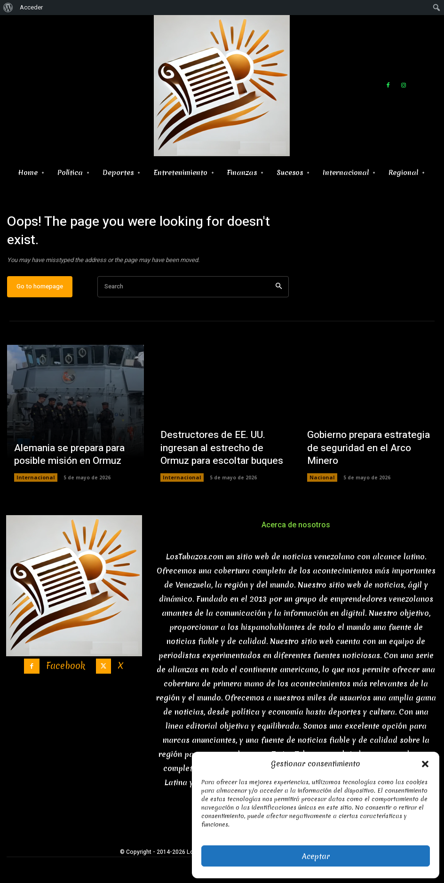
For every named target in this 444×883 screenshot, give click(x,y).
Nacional (320, 484)
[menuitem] (8, 7)
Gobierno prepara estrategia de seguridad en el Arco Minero (367, 462)
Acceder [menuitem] (31, 7)
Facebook (64, 670)
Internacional (33, 484)
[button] (425, 764)
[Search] (279, 293)
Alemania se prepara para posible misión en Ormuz (62, 462)
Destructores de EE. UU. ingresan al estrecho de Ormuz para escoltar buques (219, 457)
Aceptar (316, 856)
